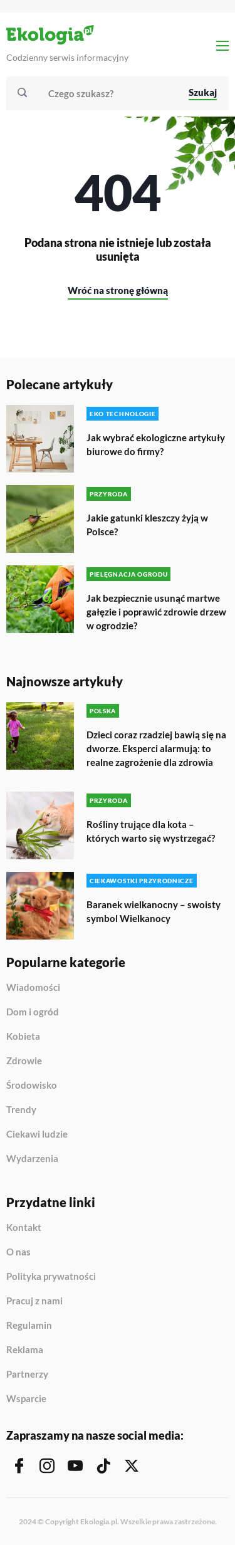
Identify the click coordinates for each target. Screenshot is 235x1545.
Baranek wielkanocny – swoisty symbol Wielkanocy (153, 911)
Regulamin (29, 1326)
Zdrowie (24, 1061)
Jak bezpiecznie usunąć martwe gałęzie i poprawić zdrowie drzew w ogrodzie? (156, 611)
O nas (18, 1252)
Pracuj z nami (34, 1301)
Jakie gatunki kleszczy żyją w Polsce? (147, 524)
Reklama (24, 1350)
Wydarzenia (32, 1158)
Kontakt (23, 1228)
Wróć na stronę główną (118, 290)
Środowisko (31, 1086)
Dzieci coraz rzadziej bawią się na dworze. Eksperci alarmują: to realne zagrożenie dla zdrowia (156, 748)
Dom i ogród (32, 1012)
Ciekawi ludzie (37, 1134)
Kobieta (23, 1037)
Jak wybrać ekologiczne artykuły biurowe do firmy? (155, 444)
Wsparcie (26, 1398)
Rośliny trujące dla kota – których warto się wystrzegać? (150, 831)
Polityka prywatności (51, 1277)
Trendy (21, 1110)
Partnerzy (27, 1375)
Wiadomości (33, 988)
